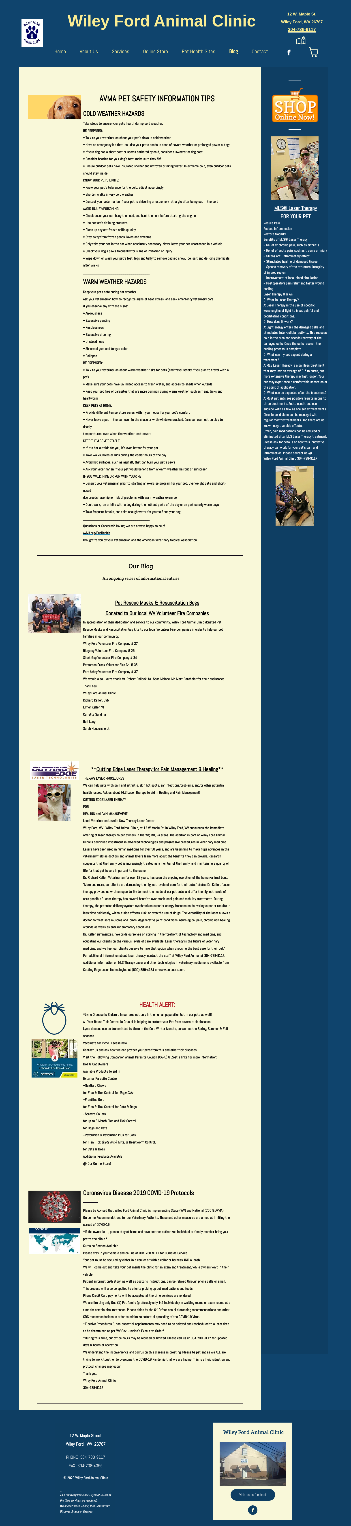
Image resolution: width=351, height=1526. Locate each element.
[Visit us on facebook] (253, 1495)
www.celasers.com (171, 969)
